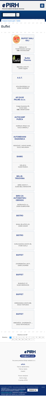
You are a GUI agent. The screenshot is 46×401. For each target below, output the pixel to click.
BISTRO (19, 216)
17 (29, 339)
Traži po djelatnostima (23, 366)
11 (43, 337)
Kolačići (23, 371)
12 (12, 339)
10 (39, 337)
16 (26, 339)
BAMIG (20, 157)
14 (19, 339)
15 (22, 339)
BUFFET (19, 255)
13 (16, 339)
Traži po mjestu (23, 369)
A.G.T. (19, 78)
